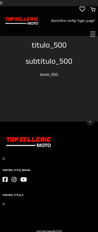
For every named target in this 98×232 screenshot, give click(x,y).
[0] (22, 20)
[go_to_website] (5, 179)
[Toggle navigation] (92, 34)
